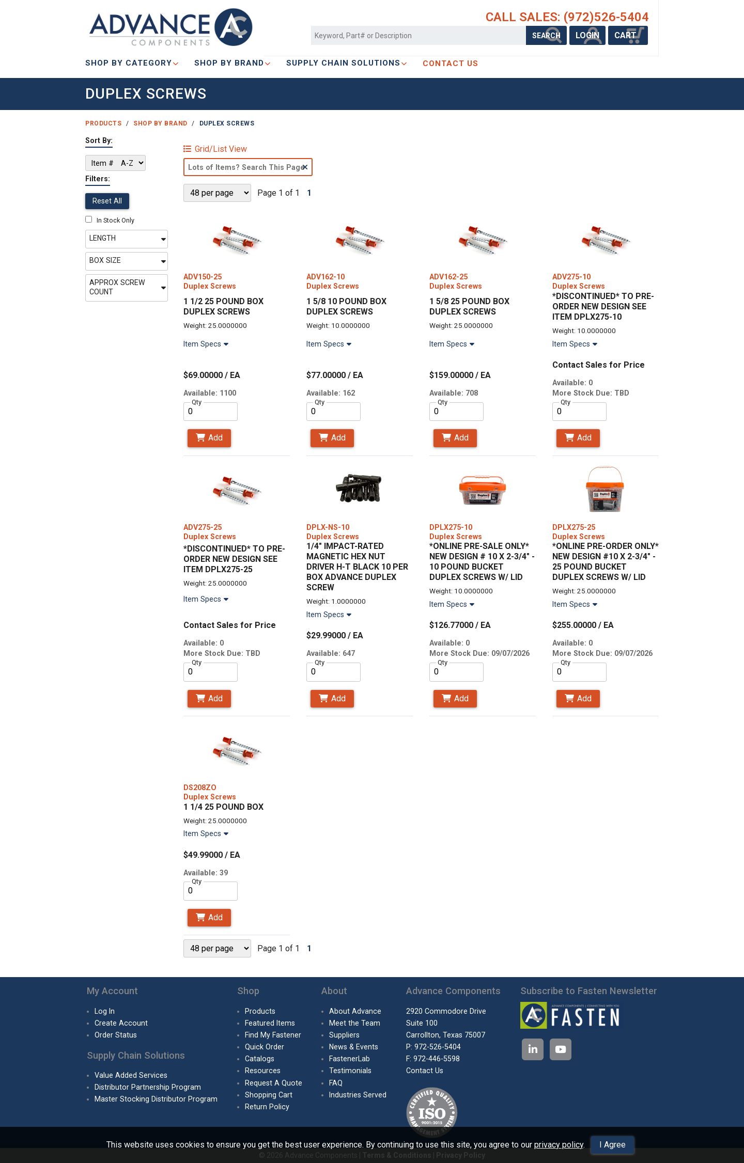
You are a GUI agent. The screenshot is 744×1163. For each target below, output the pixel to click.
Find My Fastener (273, 1035)
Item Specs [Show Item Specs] (207, 344)
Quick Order (264, 1047)
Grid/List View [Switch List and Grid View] (215, 149)
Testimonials (350, 1070)
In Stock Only (109, 220)
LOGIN (587, 35)
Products (103, 123)
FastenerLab (349, 1059)
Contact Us (424, 1070)
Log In (105, 1011)
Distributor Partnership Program (148, 1087)
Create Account (121, 1023)
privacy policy (558, 1145)
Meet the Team (354, 1023)
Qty (197, 402)
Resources (263, 1070)
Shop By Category (132, 63)
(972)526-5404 (606, 17)
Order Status (116, 1035)
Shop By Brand (232, 63)
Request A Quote (273, 1083)
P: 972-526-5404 (433, 1047)
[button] (126, 239)
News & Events (353, 1047)
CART (628, 35)
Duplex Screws (227, 123)
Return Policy (267, 1107)
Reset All (107, 201)
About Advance (355, 1011)
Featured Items (270, 1023)
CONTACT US (450, 63)
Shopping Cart (268, 1095)
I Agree (612, 1145)
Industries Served (357, 1095)
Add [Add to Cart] (209, 438)
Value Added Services (131, 1075)
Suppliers (344, 1035)
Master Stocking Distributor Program (156, 1099)
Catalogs (259, 1059)
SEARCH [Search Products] (546, 36)
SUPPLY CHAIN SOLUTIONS (346, 63)
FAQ (336, 1083)
